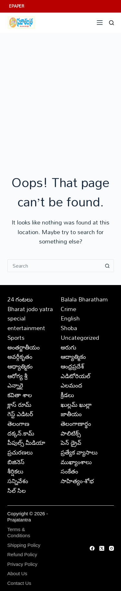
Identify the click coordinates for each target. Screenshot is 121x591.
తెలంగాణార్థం (76, 423)
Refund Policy (22, 554)
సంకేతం (69, 471)
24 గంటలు (20, 299)
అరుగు (68, 347)
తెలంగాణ (18, 423)
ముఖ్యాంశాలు (76, 462)
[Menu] (100, 22)
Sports (16, 337)
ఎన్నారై (15, 385)
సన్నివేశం (17, 481)
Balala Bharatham (84, 299)
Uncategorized (80, 337)
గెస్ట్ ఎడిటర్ (20, 414)
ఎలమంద (71, 385)
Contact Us (19, 583)
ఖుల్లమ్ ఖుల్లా (76, 404)
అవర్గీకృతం (19, 356)
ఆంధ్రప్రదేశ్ (72, 366)
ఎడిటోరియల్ (75, 376)
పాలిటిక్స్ (71, 433)
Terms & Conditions (18, 533)
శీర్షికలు (15, 471)
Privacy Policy (22, 564)
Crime (68, 309)
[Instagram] (111, 548)
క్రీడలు (67, 395)
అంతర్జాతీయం (23, 347)
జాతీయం (71, 414)
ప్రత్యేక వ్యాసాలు (79, 452)
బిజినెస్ (16, 462)
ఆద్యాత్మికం (73, 356)
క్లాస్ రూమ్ (19, 404)
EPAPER (16, 6)
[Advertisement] (60, 96)
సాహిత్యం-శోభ (77, 481)
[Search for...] (54, 265)
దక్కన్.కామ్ (20, 433)
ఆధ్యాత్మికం (20, 366)
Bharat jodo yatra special (30, 313)
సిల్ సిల (16, 490)
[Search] (111, 22)
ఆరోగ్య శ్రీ (17, 376)
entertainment (26, 328)
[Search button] (107, 265)
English (70, 318)
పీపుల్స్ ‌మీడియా (26, 442)
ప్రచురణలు (20, 452)
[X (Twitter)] (101, 548)
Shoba (69, 328)
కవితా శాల (19, 395)
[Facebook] (92, 548)
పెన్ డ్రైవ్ (71, 442)
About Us (17, 573)
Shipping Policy (24, 545)
